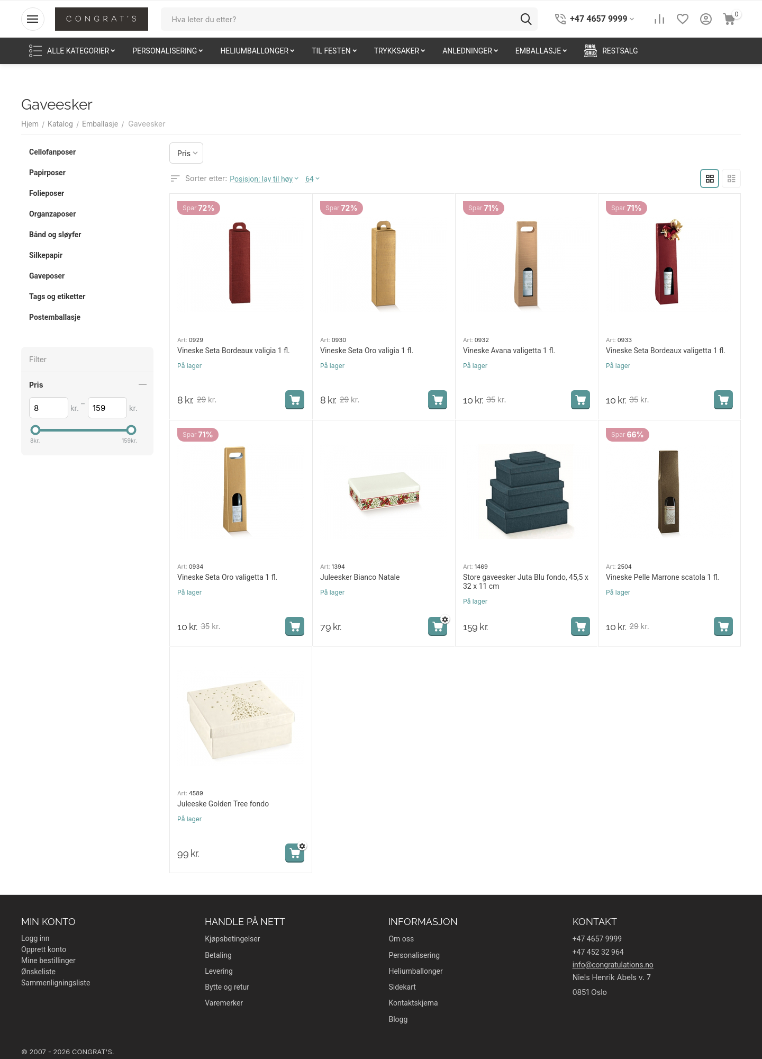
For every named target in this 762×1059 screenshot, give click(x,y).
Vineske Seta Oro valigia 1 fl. (366, 350)
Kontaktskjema (413, 1003)
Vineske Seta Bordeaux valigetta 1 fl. (665, 350)
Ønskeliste (38, 971)
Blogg (397, 1019)
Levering (219, 971)
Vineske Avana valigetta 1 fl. (509, 350)
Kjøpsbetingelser (232, 939)
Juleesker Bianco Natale (360, 577)
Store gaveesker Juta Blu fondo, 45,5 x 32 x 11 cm (525, 581)
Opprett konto (43, 949)
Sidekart (401, 987)
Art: (182, 340)
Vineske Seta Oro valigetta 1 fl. (227, 577)
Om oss (401, 939)
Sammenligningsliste (55, 983)
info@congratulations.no (613, 965)
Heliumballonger (415, 971)
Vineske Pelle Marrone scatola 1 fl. (662, 577)
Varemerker (224, 1003)
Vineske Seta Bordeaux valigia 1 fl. (233, 350)
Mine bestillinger (48, 960)
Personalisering (414, 955)
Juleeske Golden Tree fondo (223, 804)
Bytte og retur (227, 987)
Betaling (218, 955)
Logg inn (35, 938)
